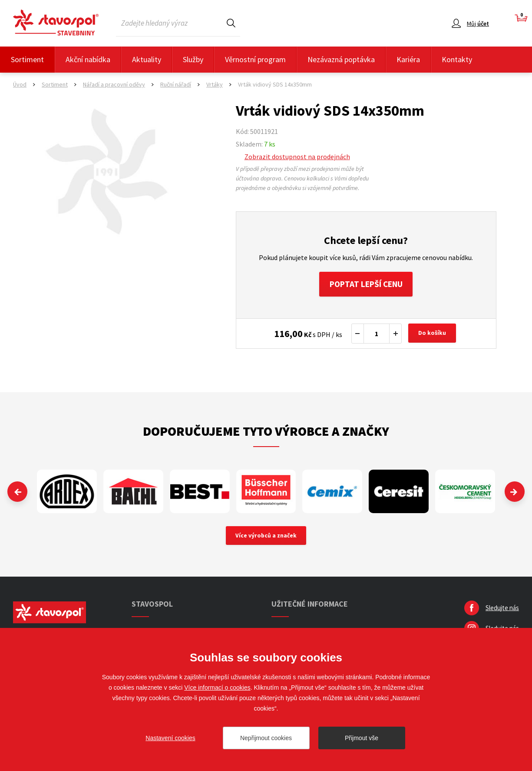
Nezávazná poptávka (341, 59)
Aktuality (146, 59)
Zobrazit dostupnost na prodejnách (297, 156)
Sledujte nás (502, 609)
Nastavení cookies (170, 737)
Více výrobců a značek (266, 537)
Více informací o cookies (217, 687)
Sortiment (27, 59)
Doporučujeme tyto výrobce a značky (266, 432)
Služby (193, 59)
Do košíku (433, 335)
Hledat (231, 23)
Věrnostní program (255, 59)
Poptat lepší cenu (366, 284)
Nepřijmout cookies (266, 737)
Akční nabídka (88, 59)
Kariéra (408, 59)
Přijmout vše (361, 737)
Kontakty (457, 59)
